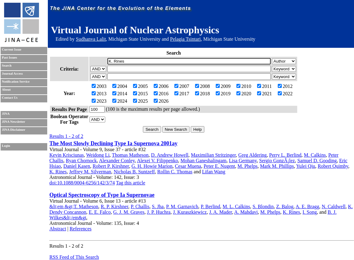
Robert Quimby (333, 166)
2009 (223, 86)
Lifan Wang (213, 171)
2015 (140, 93)
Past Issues (9, 57)
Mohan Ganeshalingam (204, 160)
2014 (119, 93)
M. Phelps (247, 166)
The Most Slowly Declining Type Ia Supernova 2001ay (113, 143)
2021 (264, 93)
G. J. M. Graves (128, 212)
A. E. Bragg (307, 206)
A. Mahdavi (246, 212)
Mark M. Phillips (277, 166)
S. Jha (158, 206)
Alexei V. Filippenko (157, 160)
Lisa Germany (243, 160)
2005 (140, 86)
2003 (99, 86)
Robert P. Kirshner (111, 166)
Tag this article (130, 182)
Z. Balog (285, 206)
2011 (264, 86)
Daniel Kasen (76, 166)
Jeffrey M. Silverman (90, 171)
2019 (223, 93)
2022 (285, 93)
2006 (161, 86)
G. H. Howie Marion (152, 166)
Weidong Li (98, 155)
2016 (161, 93)
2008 (202, 86)
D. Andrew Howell (169, 155)
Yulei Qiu (305, 166)
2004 (119, 86)
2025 (140, 101)
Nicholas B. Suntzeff (134, 171)
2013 (99, 93)
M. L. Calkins (236, 206)
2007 (181, 86)
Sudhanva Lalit (91, 39)
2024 (119, 101)
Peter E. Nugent (219, 166)
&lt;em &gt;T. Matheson (73, 206)
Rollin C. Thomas (175, 171)
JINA (6, 113)
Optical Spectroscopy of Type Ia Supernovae (102, 195)
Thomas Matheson (130, 155)
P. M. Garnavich (182, 206)
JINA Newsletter (13, 121)
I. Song (309, 212)
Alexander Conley (117, 160)
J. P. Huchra (158, 212)
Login (6, 145)
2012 (285, 86)
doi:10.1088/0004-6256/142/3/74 (82, 182)
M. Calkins (315, 155)
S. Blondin (262, 206)
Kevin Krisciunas (66, 155)
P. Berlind (210, 206)
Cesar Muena (188, 166)
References (80, 228)
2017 (181, 93)
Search (6, 65)
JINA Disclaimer (13, 129)
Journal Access (12, 73)
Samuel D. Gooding (317, 160)
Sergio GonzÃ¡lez (277, 160)
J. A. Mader (220, 212)
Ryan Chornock (81, 160)
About (6, 89)
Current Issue (11, 49)
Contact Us (10, 97)
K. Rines (58, 171)
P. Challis (140, 206)
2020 (243, 93)
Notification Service (16, 81)
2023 (99, 101)
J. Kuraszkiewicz (189, 212)
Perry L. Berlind (285, 155)
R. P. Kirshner (114, 206)
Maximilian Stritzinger (213, 155)
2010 (243, 86)
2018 (202, 93)
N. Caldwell (333, 206)
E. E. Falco (100, 212)
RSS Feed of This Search (74, 257)
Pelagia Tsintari (185, 39)
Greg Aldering (252, 155)
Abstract (57, 228)
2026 (161, 101)
